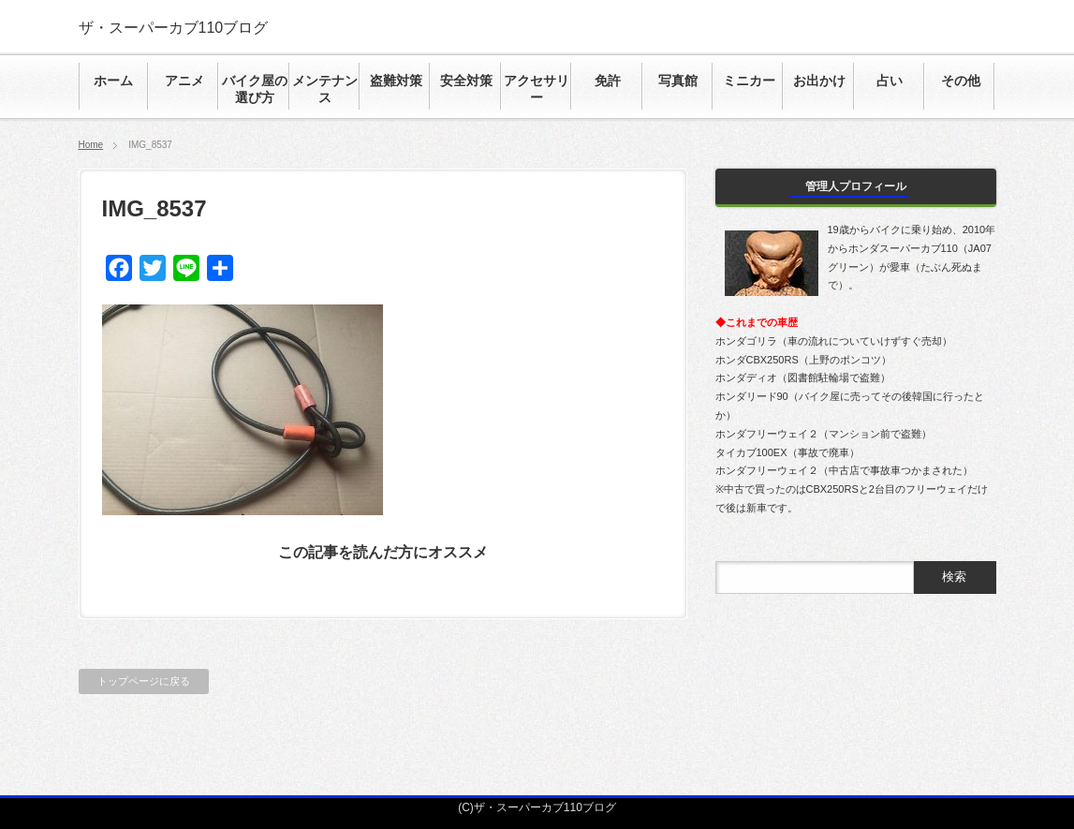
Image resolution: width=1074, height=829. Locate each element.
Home (91, 145)
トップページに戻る (143, 681)
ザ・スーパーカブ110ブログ (174, 28)
